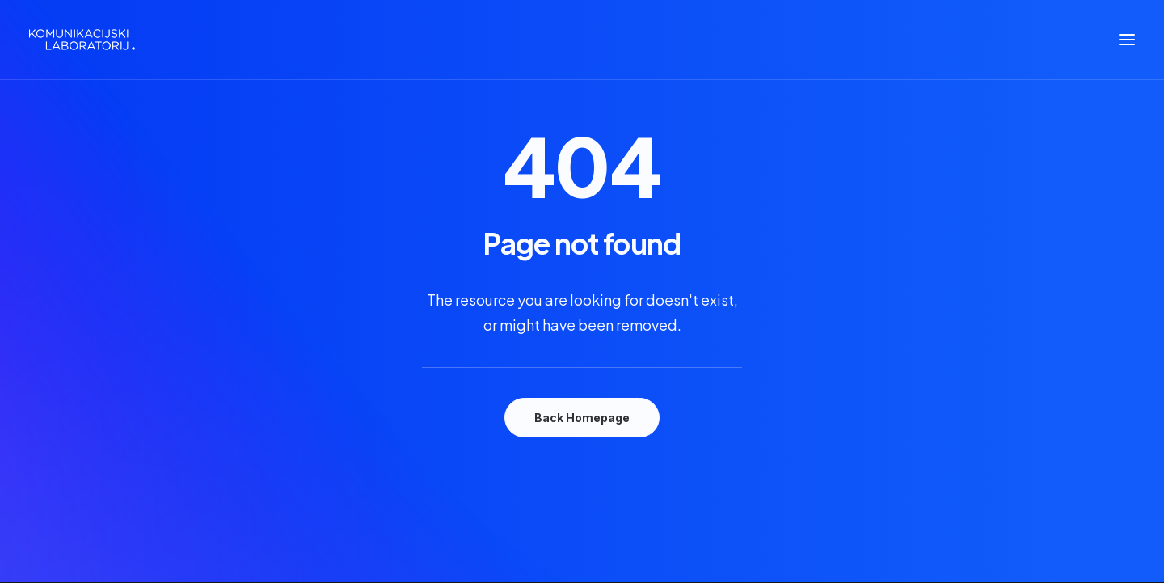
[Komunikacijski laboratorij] (82, 39)
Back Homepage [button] (582, 418)
